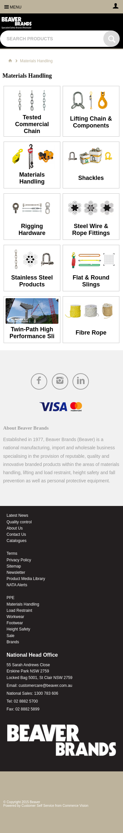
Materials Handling (32, 178)
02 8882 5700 (26, 701)
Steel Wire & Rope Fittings (91, 229)
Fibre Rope (90, 332)
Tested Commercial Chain (32, 124)
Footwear (15, 623)
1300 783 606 (46, 693)
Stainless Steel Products (32, 281)
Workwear (15, 616)
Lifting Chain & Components (91, 122)
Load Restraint (19, 610)
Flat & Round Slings (90, 281)
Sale (10, 635)
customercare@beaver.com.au (45, 685)
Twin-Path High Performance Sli (32, 332)
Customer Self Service (38, 805)
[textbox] (52, 38)
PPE (10, 597)
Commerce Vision (76, 805)
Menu (15, 7)
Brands (13, 642)
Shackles (91, 178)
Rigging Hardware (31, 229)
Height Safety (18, 629)
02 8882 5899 (27, 709)
